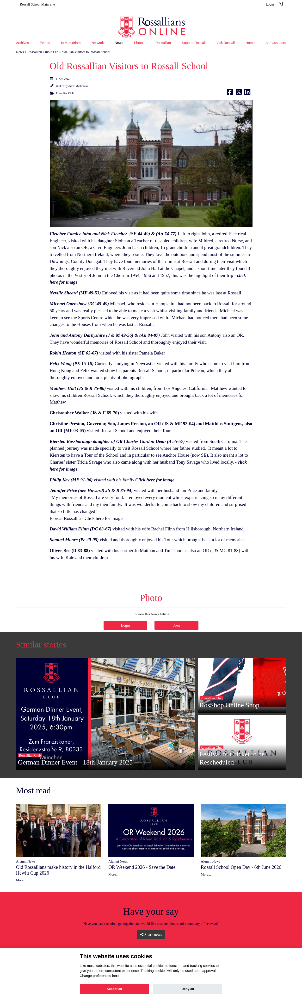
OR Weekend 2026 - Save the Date (141, 860)
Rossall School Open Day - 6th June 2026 (241, 860)
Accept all (114, 989)
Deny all (187, 989)
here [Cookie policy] (115, 976)
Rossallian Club (39, 45)
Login (270, 4)
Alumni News (25, 855)
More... (21, 874)
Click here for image (104, 511)
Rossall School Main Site (37, 4)
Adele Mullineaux (78, 79)
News (20, 45)
